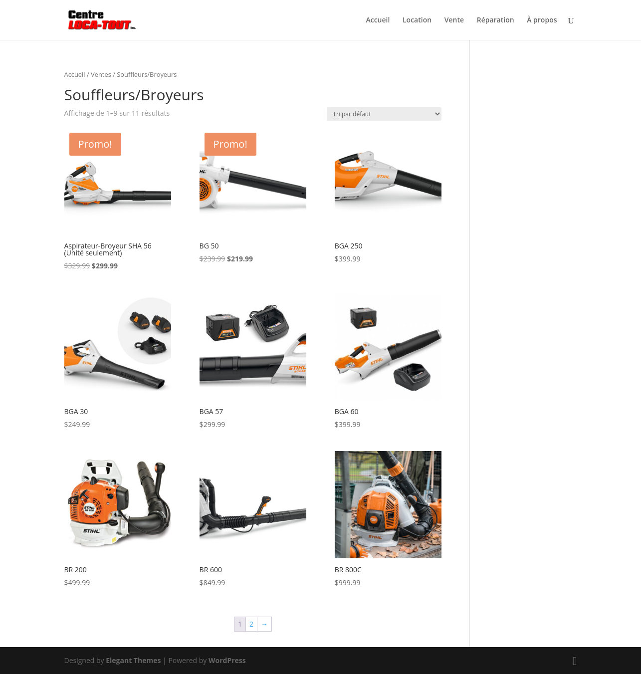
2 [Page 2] (251, 624)
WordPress (227, 660)
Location (417, 20)
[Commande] (384, 114)
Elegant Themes (133, 660)
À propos (542, 20)
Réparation (495, 20)
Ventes (101, 74)
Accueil (378, 20)
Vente (454, 20)
